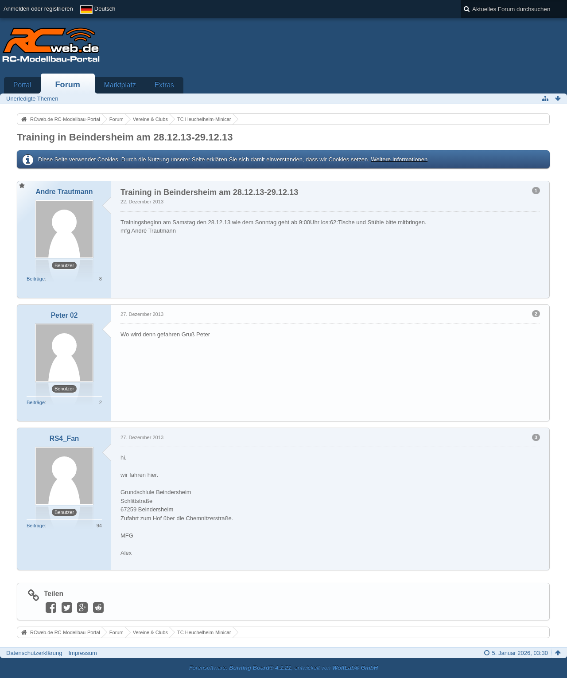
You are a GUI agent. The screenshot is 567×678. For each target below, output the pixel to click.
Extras (164, 85)
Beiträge (36, 278)
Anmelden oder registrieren (38, 8)
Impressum (82, 653)
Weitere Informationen (399, 159)
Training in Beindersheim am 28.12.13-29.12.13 (125, 137)
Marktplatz (120, 85)
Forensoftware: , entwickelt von (283, 667)
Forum (67, 84)
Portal (22, 85)
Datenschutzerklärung (34, 653)
